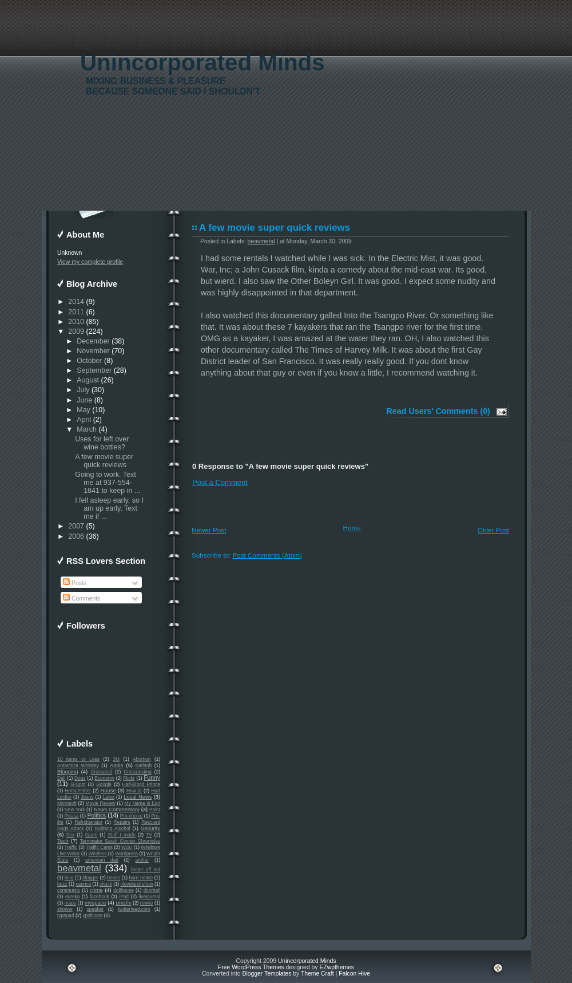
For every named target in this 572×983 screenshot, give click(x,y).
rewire (146, 903)
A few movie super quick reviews (104, 461)
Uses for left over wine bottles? (102, 443)
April (84, 420)
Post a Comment (220, 482)
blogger (90, 878)
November (93, 351)
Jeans (87, 797)
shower (65, 909)
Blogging (67, 772)
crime (96, 890)
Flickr (129, 778)
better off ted (145, 870)
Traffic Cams (99, 847)
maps (70, 903)
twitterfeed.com (134, 909)
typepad (65, 915)
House (108, 790)
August (88, 380)
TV (149, 835)
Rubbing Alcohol (112, 828)
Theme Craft (317, 973)
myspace (95, 903)
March (87, 429)
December (93, 341)
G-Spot (77, 784)
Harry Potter (78, 790)
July (83, 390)
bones (113, 878)
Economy (104, 778)
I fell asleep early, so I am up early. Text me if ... (109, 508)
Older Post (493, 530)
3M (116, 759)
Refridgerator (88, 822)
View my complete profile (90, 262)
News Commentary (117, 809)
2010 (76, 322)
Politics (96, 815)
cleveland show (137, 884)
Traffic (71, 847)
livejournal (149, 896)
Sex (70, 835)
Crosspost (101, 772)
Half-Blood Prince (141, 784)
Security (150, 828)
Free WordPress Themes (251, 967)
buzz (62, 884)
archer (142, 860)
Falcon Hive (354, 973)
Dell (61, 778)
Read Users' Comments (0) (438, 411)
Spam (91, 835)
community (68, 890)
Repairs (122, 822)
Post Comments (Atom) (266, 555)
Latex (108, 797)
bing (69, 878)
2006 (76, 536)
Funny (152, 778)
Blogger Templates (266, 973)
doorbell (151, 890)
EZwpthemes (336, 967)
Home (352, 527)
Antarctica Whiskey (78, 765)
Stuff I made (122, 835)
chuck (106, 884)
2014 (76, 302)
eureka (72, 896)
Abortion (141, 759)
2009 (76, 331)
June (84, 400)
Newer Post (209, 530)
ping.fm (123, 903)
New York (75, 809)
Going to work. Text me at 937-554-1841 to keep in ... (107, 483)
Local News (138, 797)
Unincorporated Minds (202, 63)
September (94, 370)
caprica (83, 884)
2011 (76, 312)
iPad (124, 896)
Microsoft (67, 803)
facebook (99, 896)
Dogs (79, 778)
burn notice (141, 878)
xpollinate (92, 915)
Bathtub (144, 765)
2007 (76, 526)
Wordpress (126, 853)
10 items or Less (78, 759)
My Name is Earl (142, 803)
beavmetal (79, 868)
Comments (81, 598)
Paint (154, 809)
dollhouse (123, 890)
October (89, 361)
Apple (117, 765)
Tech (63, 841)
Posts (74, 583)
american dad (101, 860)
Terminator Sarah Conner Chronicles (120, 841)
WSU (126, 847)
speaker (95, 909)
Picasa (72, 816)
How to (134, 790)
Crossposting (138, 772)
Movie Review (101, 803)
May (83, 410)
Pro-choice (131, 816)
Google (104, 784)
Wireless (97, 853)
